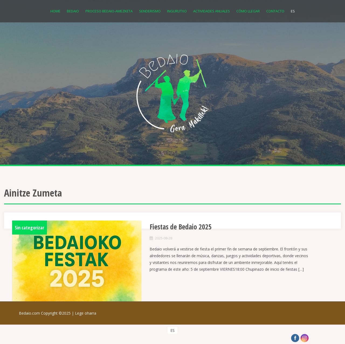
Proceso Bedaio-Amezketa (109, 11)
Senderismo (150, 11)
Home (55, 11)
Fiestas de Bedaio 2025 (181, 227)
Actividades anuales (211, 11)
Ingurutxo (177, 11)
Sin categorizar (29, 227)
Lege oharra (85, 313)
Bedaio (73, 11)
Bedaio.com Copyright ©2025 (47, 313)
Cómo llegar (248, 11)
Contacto (275, 11)
